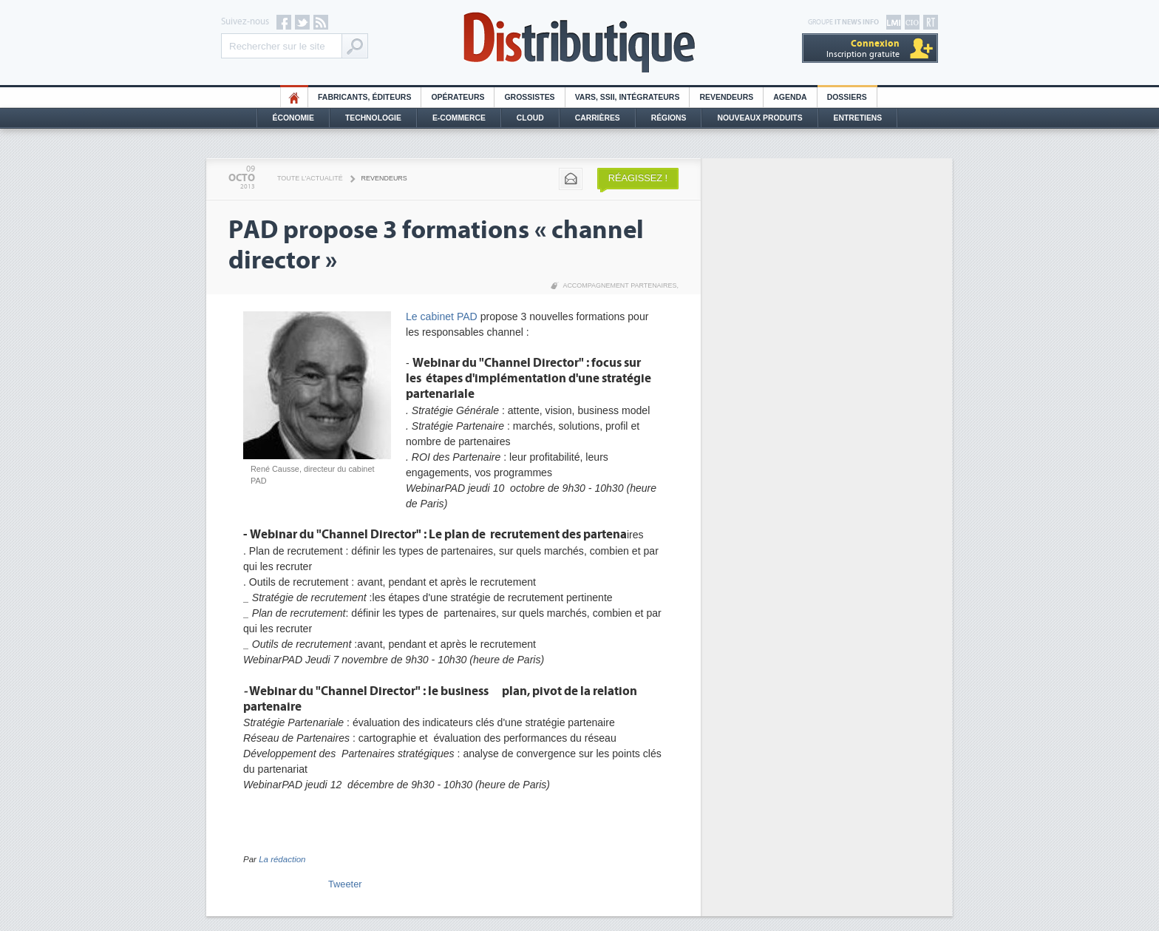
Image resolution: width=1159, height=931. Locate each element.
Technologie (373, 118)
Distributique (579, 42)
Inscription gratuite (863, 48)
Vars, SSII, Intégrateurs (627, 97)
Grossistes (529, 97)
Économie (293, 118)
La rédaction (282, 859)
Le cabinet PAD (443, 316)
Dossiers (847, 97)
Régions (669, 118)
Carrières (597, 118)
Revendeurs (726, 97)
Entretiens (858, 118)
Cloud (530, 118)
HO (294, 97)
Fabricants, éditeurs (364, 97)
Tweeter (345, 884)
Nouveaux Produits (759, 118)
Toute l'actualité (310, 178)
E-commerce (459, 118)
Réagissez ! (637, 177)
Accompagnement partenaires (619, 285)
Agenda (789, 97)
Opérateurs (457, 97)
